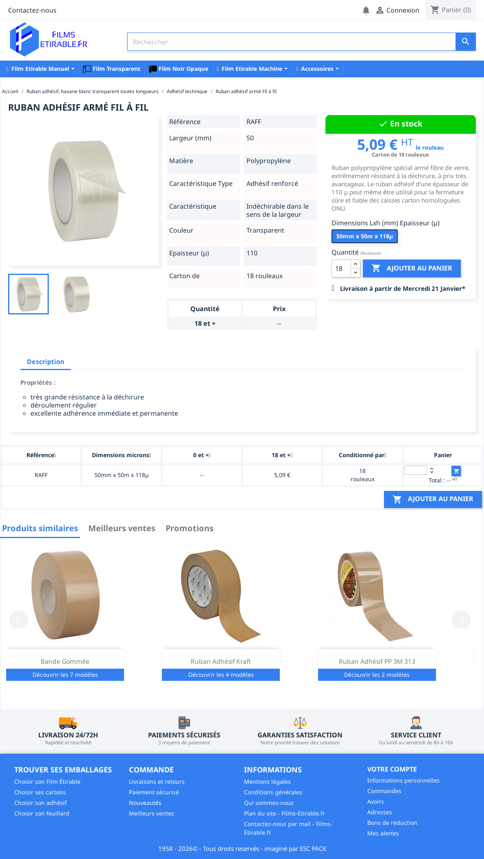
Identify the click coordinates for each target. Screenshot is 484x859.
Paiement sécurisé (154, 792)
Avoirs (375, 801)
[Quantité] (341, 268)
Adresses (379, 812)
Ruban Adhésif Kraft (221, 661)
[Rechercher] (301, 42)
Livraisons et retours (157, 781)
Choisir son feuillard (42, 813)
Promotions (190, 528)
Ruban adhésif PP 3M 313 (377, 661)
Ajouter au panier (411, 268)
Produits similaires (40, 528)
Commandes (384, 791)
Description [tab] (45, 361)
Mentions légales (267, 781)
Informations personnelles (403, 780)
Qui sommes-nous (269, 803)
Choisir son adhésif (40, 803)
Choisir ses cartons (40, 792)
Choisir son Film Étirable (47, 781)
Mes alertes (383, 833)
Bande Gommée (65, 661)
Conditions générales (273, 792)
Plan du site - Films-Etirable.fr (284, 813)
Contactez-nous (32, 10)
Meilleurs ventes (121, 528)
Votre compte (392, 769)
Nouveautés (145, 803)
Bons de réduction (392, 822)
